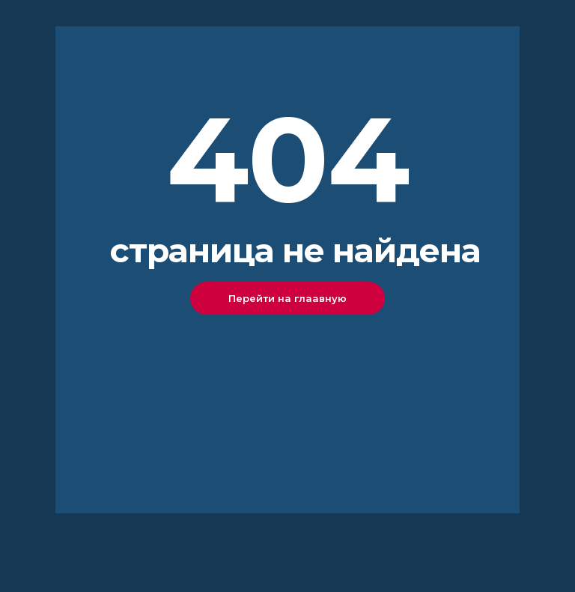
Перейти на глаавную (287, 298)
